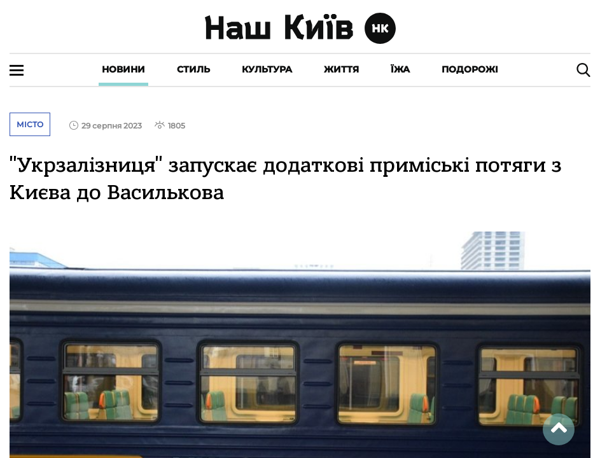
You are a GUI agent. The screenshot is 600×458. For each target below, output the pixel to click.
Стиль (193, 69)
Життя (341, 69)
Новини (123, 69)
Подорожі (470, 69)
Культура (267, 69)
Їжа (400, 69)
